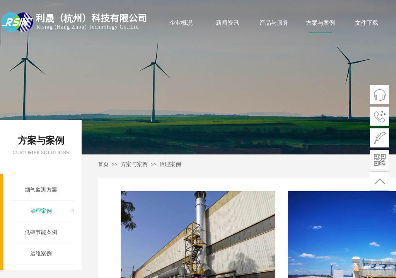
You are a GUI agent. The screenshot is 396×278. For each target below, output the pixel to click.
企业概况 (181, 23)
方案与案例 (320, 23)
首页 (103, 164)
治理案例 (170, 164)
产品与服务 (273, 23)
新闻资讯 (227, 23)
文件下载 (366, 23)
